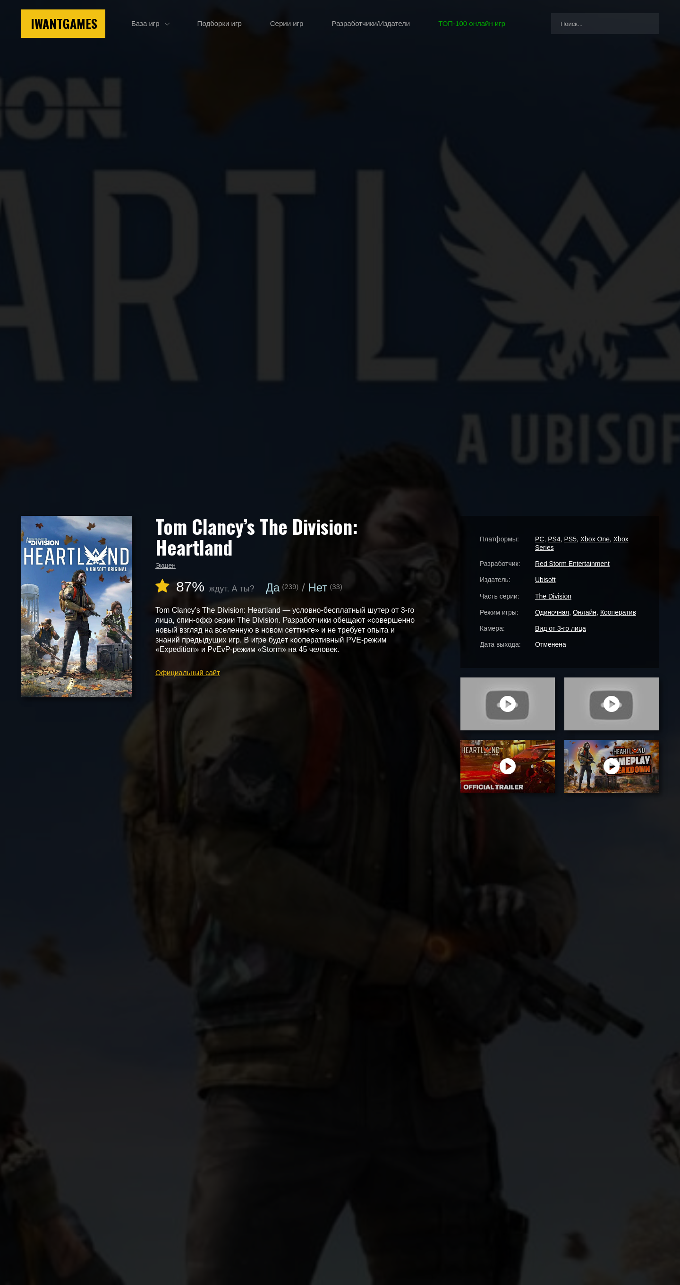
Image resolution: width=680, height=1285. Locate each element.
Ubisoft (545, 579)
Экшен (165, 565)
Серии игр (287, 23)
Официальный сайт (187, 672)
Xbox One (595, 539)
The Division (553, 596)
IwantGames (64, 23)
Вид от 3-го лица (560, 628)
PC (539, 539)
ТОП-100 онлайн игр (471, 23)
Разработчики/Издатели (371, 23)
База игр (145, 23)
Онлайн (584, 612)
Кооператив (618, 612)
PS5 (570, 539)
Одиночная (552, 612)
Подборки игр (219, 23)
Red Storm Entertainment (572, 563)
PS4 (554, 539)
